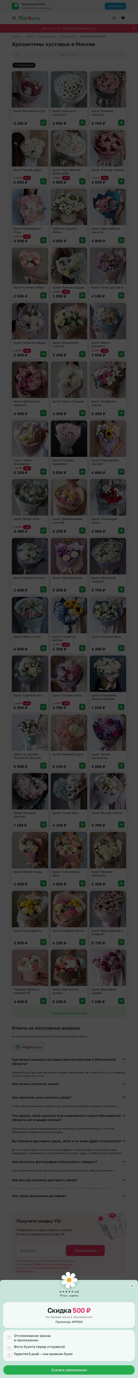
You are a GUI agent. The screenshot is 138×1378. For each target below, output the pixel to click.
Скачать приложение (69, 1370)
